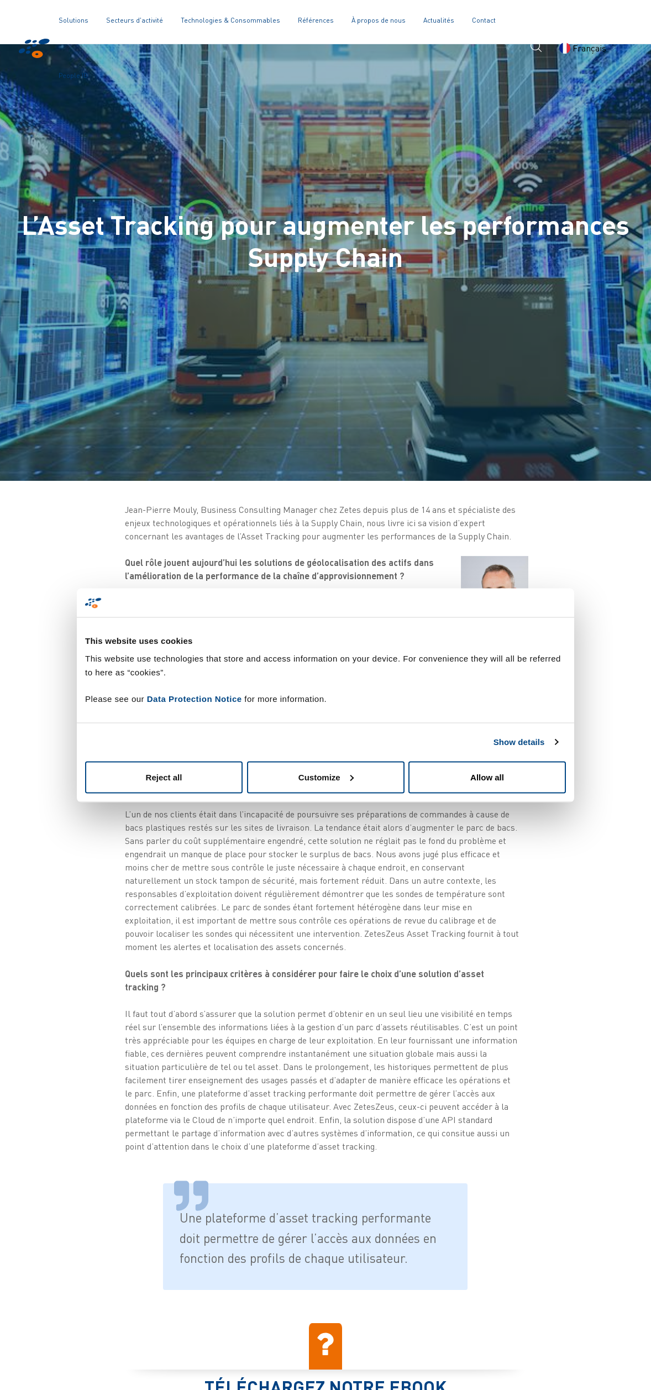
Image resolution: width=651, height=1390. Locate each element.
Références (316, 20)
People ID (73, 75)
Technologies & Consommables (230, 20)
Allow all (487, 776)
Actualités (438, 20)
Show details (519, 742)
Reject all (164, 776)
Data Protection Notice (194, 698)
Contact (484, 20)
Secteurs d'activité (134, 20)
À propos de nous (378, 20)
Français (587, 48)
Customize (326, 776)
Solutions (73, 20)
